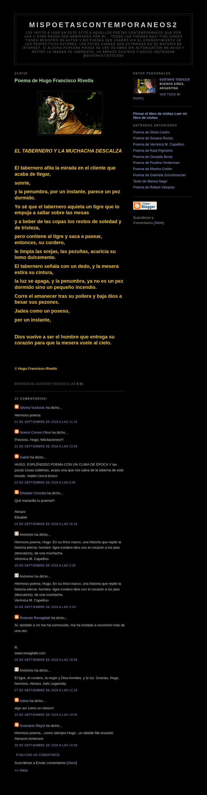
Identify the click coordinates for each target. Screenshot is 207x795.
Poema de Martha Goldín (152, 169)
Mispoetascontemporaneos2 (103, 25)
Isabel (24, 457)
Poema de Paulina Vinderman (156, 163)
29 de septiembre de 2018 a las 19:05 (46, 714)
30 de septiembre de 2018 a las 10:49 (46, 745)
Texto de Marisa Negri (150, 181)
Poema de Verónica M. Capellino (158, 144)
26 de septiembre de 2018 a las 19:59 (46, 659)
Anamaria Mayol (32, 726)
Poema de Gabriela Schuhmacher (159, 175)
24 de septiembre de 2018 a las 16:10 (46, 524)
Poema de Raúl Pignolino (153, 150)
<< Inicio (21, 770)
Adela (25, 701)
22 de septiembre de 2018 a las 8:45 (45, 482)
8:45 (80, 383)
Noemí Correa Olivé (35, 432)
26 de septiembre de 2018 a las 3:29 (45, 607)
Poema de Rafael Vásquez (154, 187)
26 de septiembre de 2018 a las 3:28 (45, 565)
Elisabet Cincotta (33, 493)
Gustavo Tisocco (175, 79)
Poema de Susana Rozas (153, 138)
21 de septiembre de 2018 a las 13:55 (46, 446)
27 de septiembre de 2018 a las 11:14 (46, 690)
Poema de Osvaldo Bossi (152, 157)
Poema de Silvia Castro (151, 132)
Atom (72, 763)
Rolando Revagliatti (35, 618)
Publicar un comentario (38, 754)
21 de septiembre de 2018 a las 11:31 (46, 421)
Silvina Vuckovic (32, 408)
